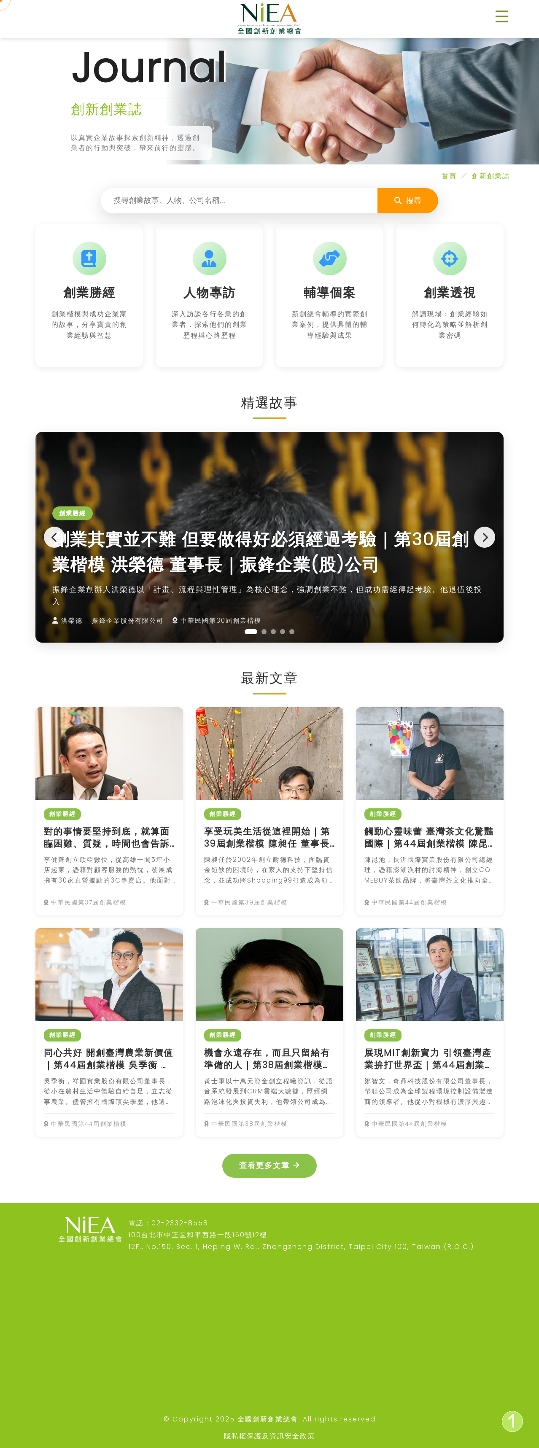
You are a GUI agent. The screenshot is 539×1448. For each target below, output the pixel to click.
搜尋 (407, 200)
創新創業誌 (491, 176)
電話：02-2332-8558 (168, 1223)
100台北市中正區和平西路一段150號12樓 (198, 1235)
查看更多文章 (269, 1165)
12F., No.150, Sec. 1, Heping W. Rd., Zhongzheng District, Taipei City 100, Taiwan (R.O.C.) (301, 1247)
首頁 (449, 176)
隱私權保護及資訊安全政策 (269, 1436)
